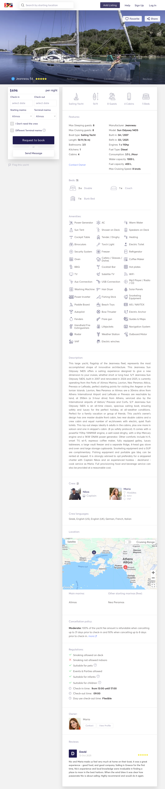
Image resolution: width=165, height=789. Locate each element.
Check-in (14, 97)
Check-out (39, 97)
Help (127, 5)
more (92, 636)
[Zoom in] (153, 572)
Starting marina (18, 110)
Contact (89, 725)
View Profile (105, 725)
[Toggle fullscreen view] (153, 585)
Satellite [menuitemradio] (71, 541)
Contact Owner (77, 164)
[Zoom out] (153, 578)
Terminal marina (42, 110)
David (82, 751)
